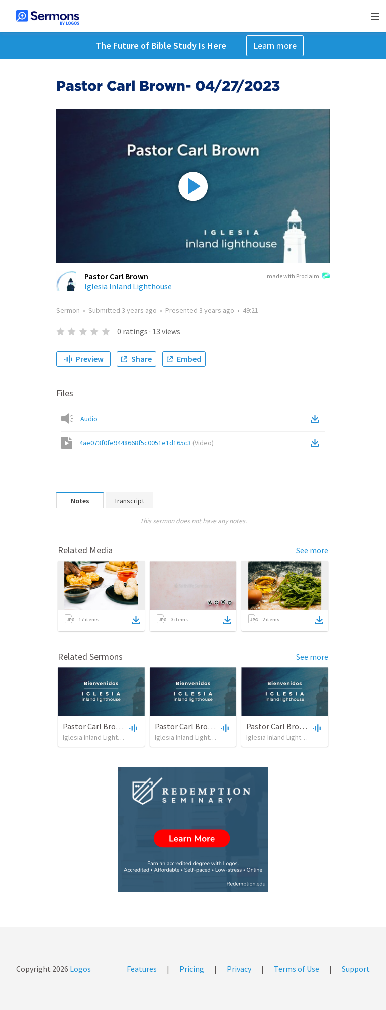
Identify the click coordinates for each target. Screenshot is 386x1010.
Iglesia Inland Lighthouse (128, 286)
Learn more (275, 45)
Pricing (191, 969)
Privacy (239, 969)
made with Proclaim (298, 276)
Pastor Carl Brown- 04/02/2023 (115, 726)
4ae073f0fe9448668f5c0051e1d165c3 (146, 442)
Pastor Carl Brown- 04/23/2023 (207, 726)
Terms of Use (296, 969)
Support (356, 969)
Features (142, 969)
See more (312, 550)
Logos (79, 969)
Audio (89, 418)
